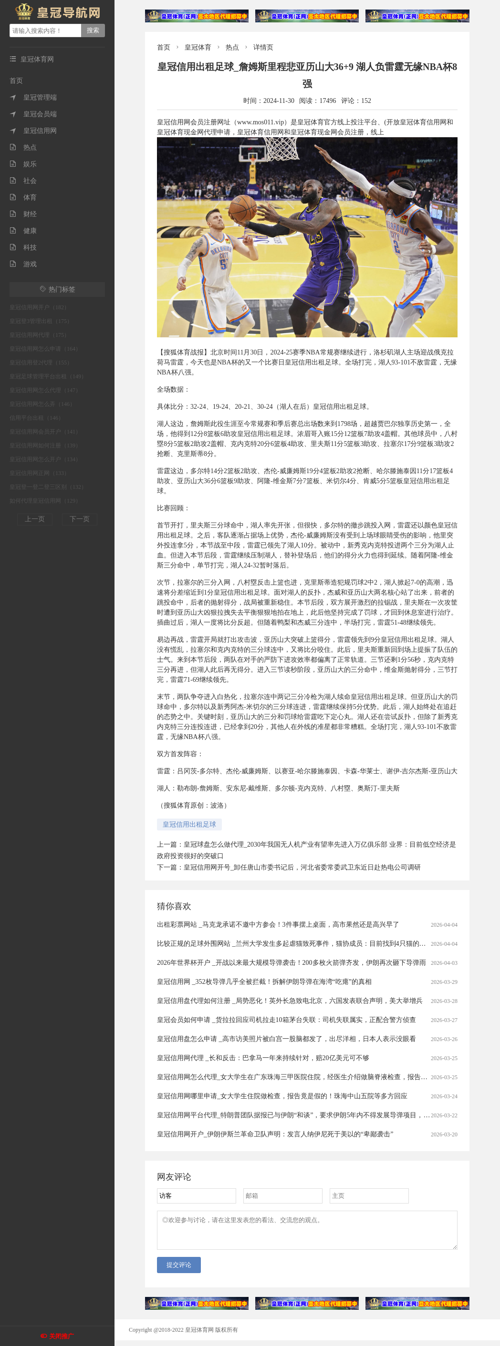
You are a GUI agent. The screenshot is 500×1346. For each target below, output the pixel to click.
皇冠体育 (198, 47)
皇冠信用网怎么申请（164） (45, 348)
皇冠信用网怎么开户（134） (45, 459)
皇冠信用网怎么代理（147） (45, 390)
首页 (16, 80)
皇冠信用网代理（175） (40, 335)
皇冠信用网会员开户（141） (45, 431)
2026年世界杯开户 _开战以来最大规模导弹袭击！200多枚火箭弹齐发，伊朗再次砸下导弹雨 (291, 962)
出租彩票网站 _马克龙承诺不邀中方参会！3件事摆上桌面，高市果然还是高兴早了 (278, 924)
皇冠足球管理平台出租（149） (48, 376)
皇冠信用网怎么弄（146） (42, 404)
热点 (23, 147)
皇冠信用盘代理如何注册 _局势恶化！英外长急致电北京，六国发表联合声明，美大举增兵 (290, 1000)
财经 (23, 214)
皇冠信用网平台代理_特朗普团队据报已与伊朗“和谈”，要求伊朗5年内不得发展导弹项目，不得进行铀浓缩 (313, 1115)
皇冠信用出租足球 (189, 824)
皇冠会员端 (33, 114)
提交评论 (179, 1270)
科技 (23, 247)
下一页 (80, 519)
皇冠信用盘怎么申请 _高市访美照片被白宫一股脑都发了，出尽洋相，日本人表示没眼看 (286, 1038)
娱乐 (23, 164)
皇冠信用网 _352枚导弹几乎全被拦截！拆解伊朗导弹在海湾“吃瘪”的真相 (264, 981)
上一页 (35, 519)
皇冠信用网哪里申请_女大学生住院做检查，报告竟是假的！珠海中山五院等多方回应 (282, 1096)
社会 (23, 180)
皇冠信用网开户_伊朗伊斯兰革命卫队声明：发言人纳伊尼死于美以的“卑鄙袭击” (275, 1134)
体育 (23, 197)
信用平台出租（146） (37, 418)
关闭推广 (61, 1336)
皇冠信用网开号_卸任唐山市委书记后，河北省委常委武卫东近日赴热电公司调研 (302, 867)
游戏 (23, 264)
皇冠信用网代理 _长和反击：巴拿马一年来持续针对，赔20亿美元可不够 (263, 1058)
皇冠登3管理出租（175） (41, 321)
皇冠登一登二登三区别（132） (48, 487)
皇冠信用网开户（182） (40, 307)
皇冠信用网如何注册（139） (45, 445)
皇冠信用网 (33, 130)
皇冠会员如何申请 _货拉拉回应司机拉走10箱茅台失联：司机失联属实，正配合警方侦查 (286, 1019)
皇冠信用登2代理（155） (41, 362)
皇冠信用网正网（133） (40, 473)
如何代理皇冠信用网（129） (45, 500)
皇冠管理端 (33, 97)
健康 (23, 230)
